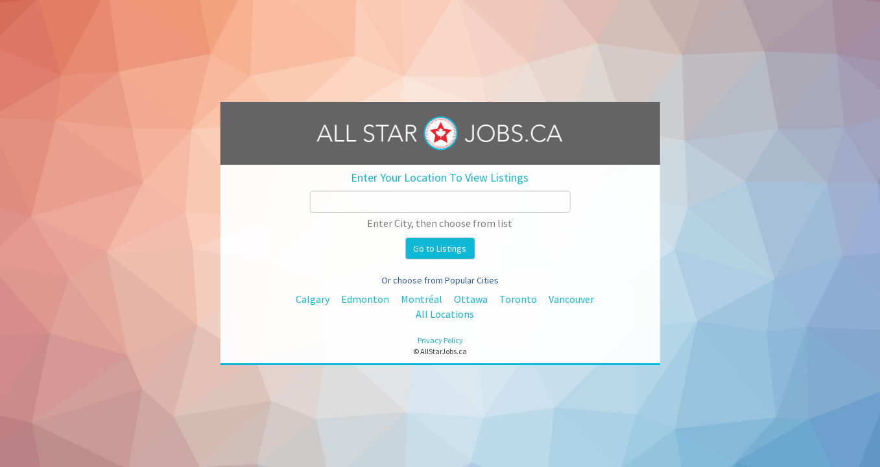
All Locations (445, 313)
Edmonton (365, 299)
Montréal (421, 299)
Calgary (312, 299)
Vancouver (571, 299)
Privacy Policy (440, 340)
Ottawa (471, 299)
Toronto (518, 299)
